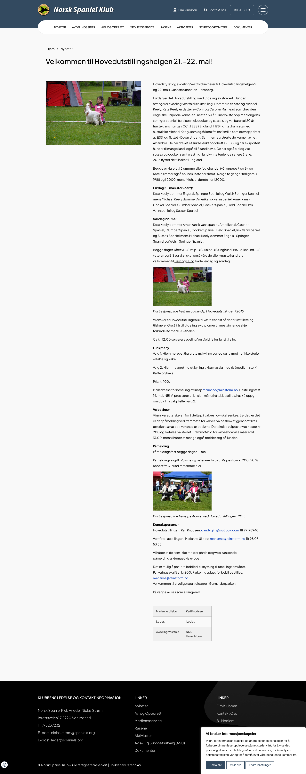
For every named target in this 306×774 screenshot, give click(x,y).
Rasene (165, 27)
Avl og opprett (112, 27)
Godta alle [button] (215, 765)
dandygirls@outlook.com (220, 530)
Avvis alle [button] (235, 765)
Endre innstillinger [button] (260, 765)
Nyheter (60, 27)
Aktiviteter (185, 27)
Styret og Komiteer (213, 27)
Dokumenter (243, 27)
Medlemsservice (142, 27)
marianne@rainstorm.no (220, 390)
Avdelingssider (83, 27)
